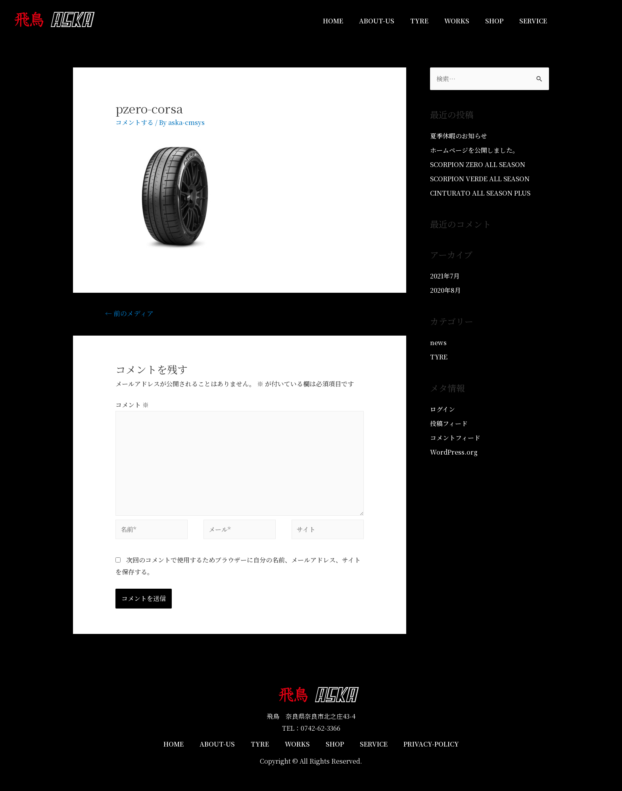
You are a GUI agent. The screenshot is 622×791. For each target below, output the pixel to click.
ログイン (442, 409)
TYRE (419, 20)
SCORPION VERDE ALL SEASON (480, 178)
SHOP (494, 20)
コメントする (134, 122)
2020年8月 (445, 290)
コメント (132, 404)
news (438, 342)
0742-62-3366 (320, 728)
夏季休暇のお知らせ (458, 135)
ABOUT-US (376, 20)
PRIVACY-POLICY (431, 744)
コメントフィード (455, 437)
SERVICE (533, 20)
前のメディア (129, 313)
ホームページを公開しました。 (474, 150)
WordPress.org (454, 452)
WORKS (456, 20)
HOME (333, 20)
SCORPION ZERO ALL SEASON (477, 164)
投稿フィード (449, 423)
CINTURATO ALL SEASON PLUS (480, 193)
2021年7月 (445, 275)
